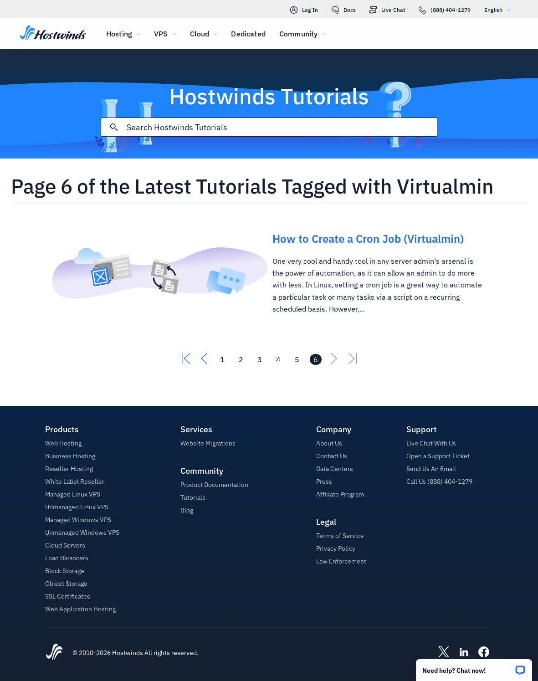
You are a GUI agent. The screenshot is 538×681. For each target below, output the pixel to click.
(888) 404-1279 (445, 10)
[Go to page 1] (222, 359)
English (499, 10)
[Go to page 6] (316, 359)
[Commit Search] (114, 127)
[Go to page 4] (278, 359)
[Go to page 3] (260, 359)
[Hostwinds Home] (54, 653)
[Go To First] (186, 361)
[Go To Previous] (204, 361)
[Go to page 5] (297, 359)
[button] (474, 667)
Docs (344, 10)
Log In (304, 10)
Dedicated (248, 33)
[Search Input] (282, 127)
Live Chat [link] (387, 10)
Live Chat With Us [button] (431, 443)
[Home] (53, 34)
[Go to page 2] (241, 359)
